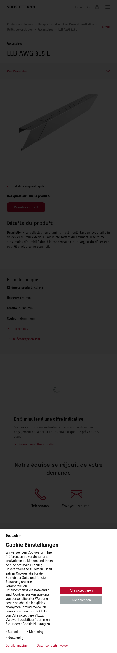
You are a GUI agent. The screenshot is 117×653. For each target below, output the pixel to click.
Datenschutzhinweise (52, 645)
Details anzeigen (17, 645)
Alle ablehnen (81, 600)
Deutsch (13, 535)
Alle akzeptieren (81, 590)
